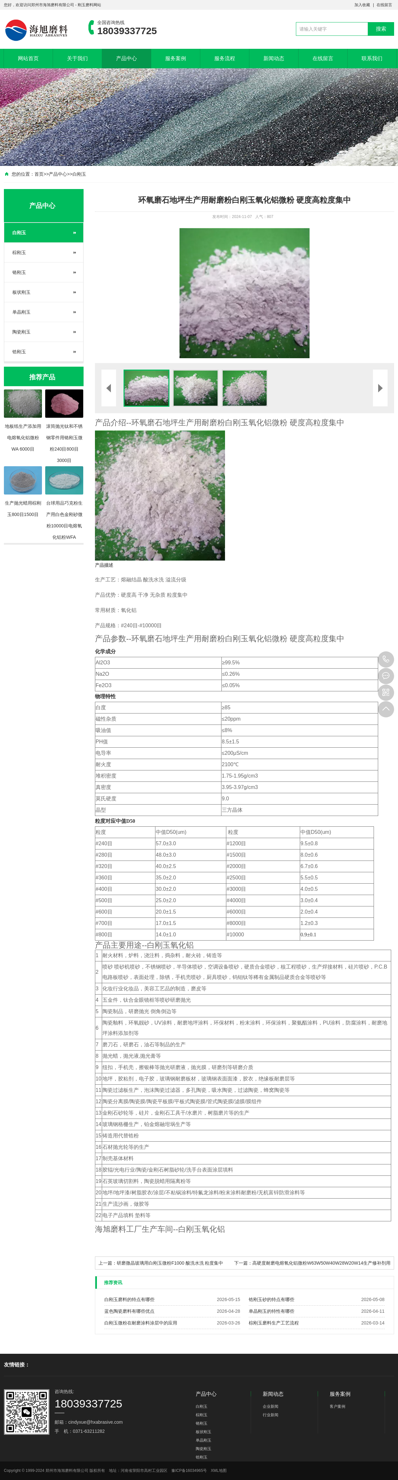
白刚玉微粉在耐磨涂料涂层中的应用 (140, 1322)
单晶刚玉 (21, 312)
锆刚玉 (19, 351)
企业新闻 (270, 1406)
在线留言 (384, 5)
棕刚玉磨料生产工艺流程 (274, 1322)
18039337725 (386, 659)
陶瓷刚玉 (21, 331)
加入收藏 (362, 5)
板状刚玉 (21, 292)
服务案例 (175, 58)
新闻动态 (273, 58)
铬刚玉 (19, 272)
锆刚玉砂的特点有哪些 (271, 1299)
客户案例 (337, 1406)
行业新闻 (270, 1415)
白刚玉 (79, 174)
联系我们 (372, 58)
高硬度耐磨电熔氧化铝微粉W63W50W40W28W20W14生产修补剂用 (321, 1263)
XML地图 (219, 1470)
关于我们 (77, 58)
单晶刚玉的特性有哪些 (271, 1311)
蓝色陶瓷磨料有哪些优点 (129, 1311)
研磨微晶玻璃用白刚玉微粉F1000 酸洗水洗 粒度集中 (170, 1263)
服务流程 (224, 58)
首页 (39, 174)
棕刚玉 (19, 252)
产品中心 (126, 58)
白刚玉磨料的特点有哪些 (129, 1299)
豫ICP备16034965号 (189, 1470)
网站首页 (28, 58)
